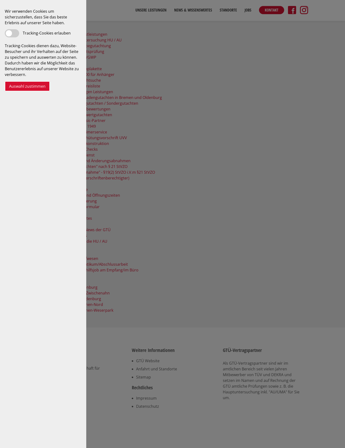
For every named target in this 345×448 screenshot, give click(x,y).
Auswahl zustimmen (27, 86)
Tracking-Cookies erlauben (47, 33)
